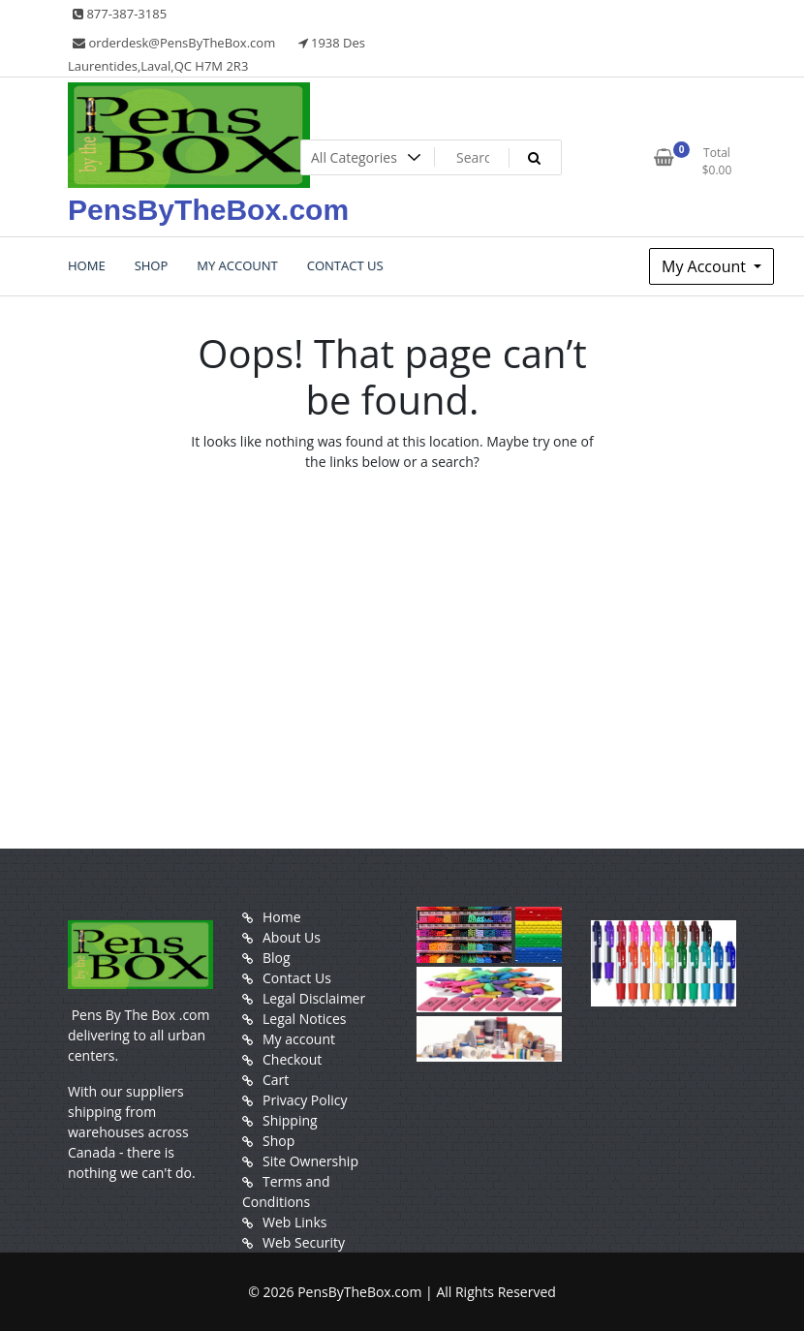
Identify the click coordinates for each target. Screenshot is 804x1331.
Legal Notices (304, 1018)
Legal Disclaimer (314, 998)
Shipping (290, 1120)
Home (282, 917)
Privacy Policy (305, 1100)
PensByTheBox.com (208, 210)
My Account (706, 266)
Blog (277, 957)
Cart (276, 1079)
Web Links (294, 1222)
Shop (278, 1140)
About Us (292, 937)
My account (299, 1039)
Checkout (292, 1059)
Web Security (304, 1242)
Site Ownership (310, 1161)
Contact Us (297, 978)
